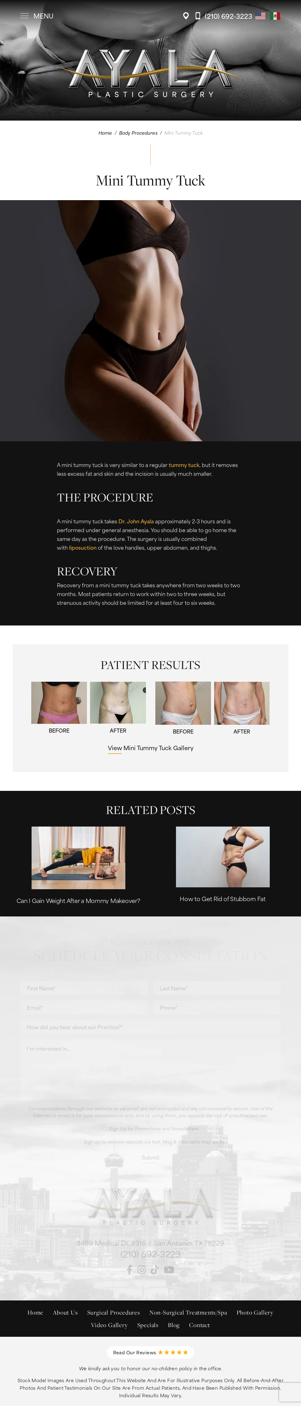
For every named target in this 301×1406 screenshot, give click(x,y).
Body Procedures (138, 132)
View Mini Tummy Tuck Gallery (150, 747)
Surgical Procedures (113, 1312)
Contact (199, 1325)
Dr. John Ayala (136, 521)
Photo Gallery (255, 1312)
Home (105, 132)
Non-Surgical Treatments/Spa (188, 1312)
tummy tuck (184, 464)
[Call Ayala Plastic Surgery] (223, 15)
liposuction (83, 547)
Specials (147, 1325)
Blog (174, 1325)
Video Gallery (109, 1325)
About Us (65, 1312)
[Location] (187, 15)
